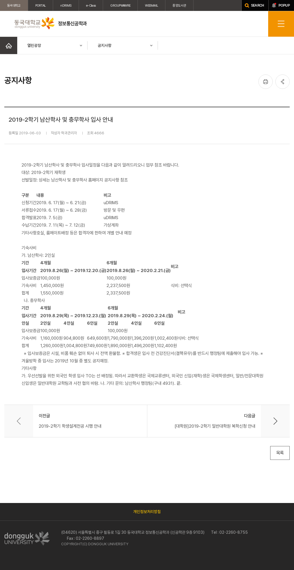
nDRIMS (65, 5)
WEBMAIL (151, 5)
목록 (280, 453)
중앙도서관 (179, 5)
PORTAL (40, 5)
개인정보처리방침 (147, 511)
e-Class (91, 5)
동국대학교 (14, 5)
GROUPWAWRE (120, 5)
